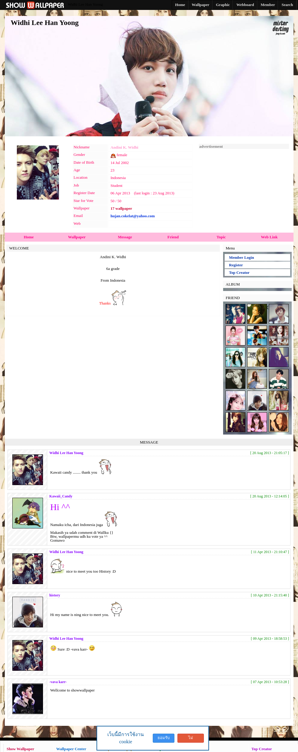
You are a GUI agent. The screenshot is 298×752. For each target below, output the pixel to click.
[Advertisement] (244, 186)
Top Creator (239, 272)
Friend (173, 237)
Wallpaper (77, 237)
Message (125, 237)
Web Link (269, 237)
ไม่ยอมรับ (191, 739)
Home (29, 237)
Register (236, 265)
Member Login (241, 257)
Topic (221, 237)
